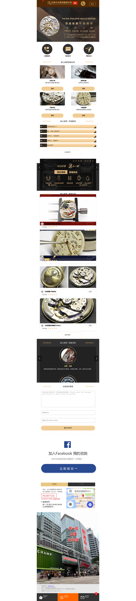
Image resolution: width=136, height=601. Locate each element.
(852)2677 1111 (51, 586)
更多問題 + (68, 335)
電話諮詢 (52, 185)
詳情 (90, 224)
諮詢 (52, 88)
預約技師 (83, 185)
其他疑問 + (68, 152)
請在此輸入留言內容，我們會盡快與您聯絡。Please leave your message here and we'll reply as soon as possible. (68, 399)
